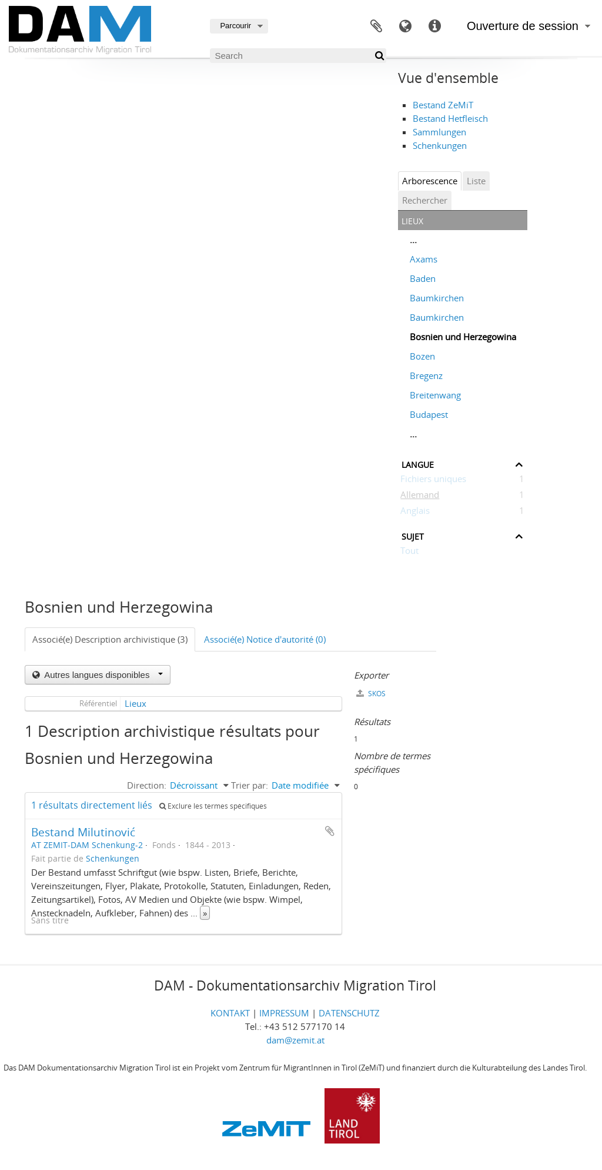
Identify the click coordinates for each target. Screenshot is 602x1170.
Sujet (413, 535)
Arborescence (429, 181)
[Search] (298, 55)
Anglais (415, 512)
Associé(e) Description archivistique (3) (110, 639)
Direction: (146, 785)
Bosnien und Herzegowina (463, 337)
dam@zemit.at (295, 1040)
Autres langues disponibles (102, 675)
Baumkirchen (437, 298)
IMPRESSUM (284, 1013)
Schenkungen (440, 145)
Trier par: (249, 785)
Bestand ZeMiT (443, 105)
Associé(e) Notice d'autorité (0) (265, 639)
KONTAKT (230, 1013)
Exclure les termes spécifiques (213, 806)
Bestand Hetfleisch (450, 118)
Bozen (422, 356)
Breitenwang (435, 395)
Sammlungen (439, 132)
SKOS (371, 694)
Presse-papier (376, 26)
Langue (405, 26)
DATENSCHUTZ (349, 1013)
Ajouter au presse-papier (330, 831)
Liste (476, 181)
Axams (423, 259)
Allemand (419, 497)
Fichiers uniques (433, 481)
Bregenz (426, 375)
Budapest (429, 414)
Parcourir (235, 25)
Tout (409, 553)
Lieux (135, 703)
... (413, 239)
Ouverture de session (522, 25)
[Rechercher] (379, 55)
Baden (423, 278)
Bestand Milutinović (83, 832)
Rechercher (424, 200)
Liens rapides (435, 26)
